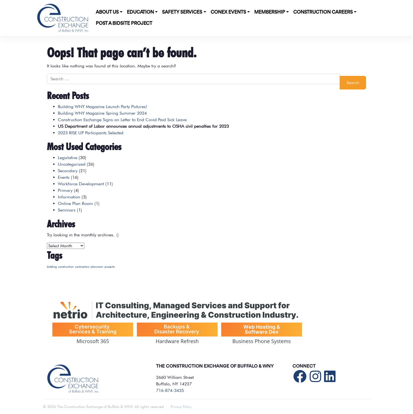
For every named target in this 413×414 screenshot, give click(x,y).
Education (140, 12)
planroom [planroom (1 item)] (97, 267)
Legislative (67, 157)
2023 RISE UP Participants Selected (90, 132)
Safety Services (182, 12)
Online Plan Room (75, 203)
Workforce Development (81, 183)
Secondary (67, 170)
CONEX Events (228, 12)
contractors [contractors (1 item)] (82, 267)
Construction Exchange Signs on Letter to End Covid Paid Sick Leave (122, 119)
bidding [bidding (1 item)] (52, 267)
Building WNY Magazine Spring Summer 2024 (102, 113)
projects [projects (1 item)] (109, 267)
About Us (107, 12)
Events (64, 177)
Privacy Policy (180, 406)
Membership (269, 12)
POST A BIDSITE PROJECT (124, 23)
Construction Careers (323, 12)
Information (69, 196)
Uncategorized (71, 164)
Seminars (67, 210)
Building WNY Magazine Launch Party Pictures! (102, 106)
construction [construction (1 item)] (66, 267)
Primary (65, 190)
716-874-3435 (170, 390)
